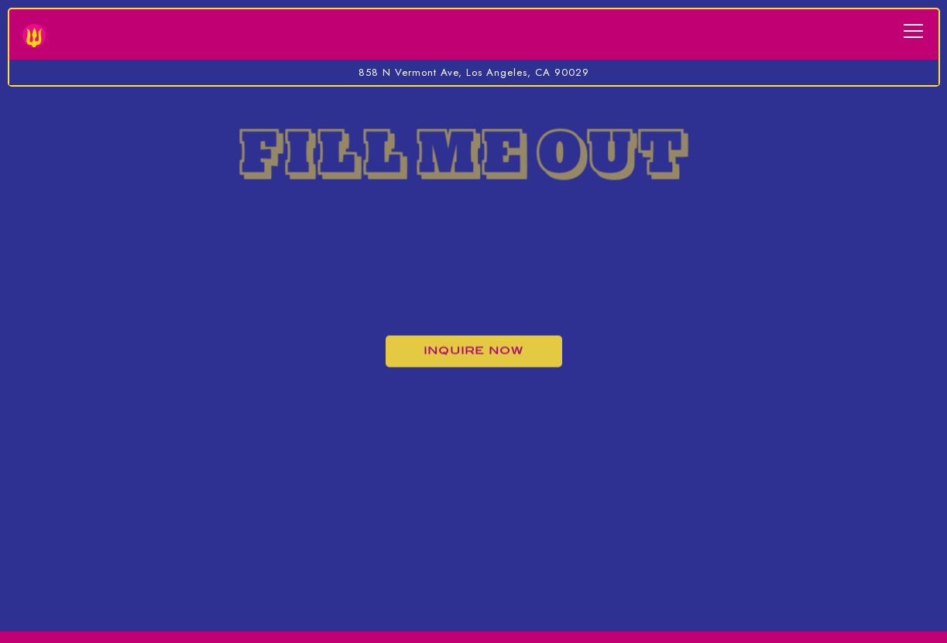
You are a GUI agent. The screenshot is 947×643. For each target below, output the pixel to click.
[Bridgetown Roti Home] (34, 34)
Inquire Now (473, 351)
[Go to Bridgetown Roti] (473, 72)
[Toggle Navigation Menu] (913, 31)
